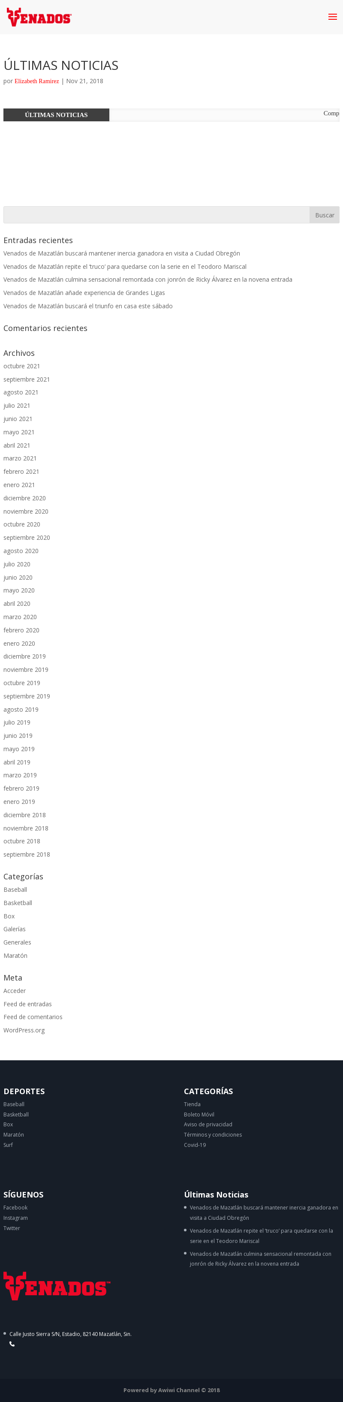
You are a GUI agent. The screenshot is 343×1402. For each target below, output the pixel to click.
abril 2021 (16, 445)
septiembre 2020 (26, 537)
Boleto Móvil (199, 1114)
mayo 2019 (19, 749)
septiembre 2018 (26, 854)
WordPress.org (24, 1030)
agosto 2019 (21, 709)
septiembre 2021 (26, 379)
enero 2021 (19, 485)
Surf (8, 1145)
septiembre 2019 (26, 696)
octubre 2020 (21, 524)
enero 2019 (19, 801)
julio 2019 (16, 722)
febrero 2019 (21, 788)
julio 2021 (16, 405)
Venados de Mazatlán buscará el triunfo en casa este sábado (88, 306)
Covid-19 (195, 1145)
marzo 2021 (20, 458)
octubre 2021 (21, 366)
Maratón (15, 955)
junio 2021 (18, 419)
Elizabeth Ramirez (37, 81)
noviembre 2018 (25, 828)
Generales (17, 942)
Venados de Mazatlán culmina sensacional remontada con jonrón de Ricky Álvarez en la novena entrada (147, 279)
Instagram (15, 1217)
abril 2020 (16, 603)
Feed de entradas (27, 1004)
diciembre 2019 (24, 656)
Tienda (192, 1104)
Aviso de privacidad (208, 1124)
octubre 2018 (21, 841)
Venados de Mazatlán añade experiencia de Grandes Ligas (84, 293)
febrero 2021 (21, 471)
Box (9, 916)
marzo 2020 (20, 617)
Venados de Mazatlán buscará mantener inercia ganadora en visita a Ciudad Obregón (121, 253)
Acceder (14, 991)
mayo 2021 (19, 432)
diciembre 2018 (24, 815)
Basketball (17, 903)
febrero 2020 (21, 630)
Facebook (15, 1207)
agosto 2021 (21, 392)
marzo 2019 (20, 775)
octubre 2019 (21, 683)
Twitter (11, 1228)
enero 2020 (19, 643)
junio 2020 (18, 577)
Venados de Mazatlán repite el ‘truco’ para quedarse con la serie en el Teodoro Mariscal (125, 266)
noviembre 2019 (25, 669)
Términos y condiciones (213, 1134)
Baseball (15, 889)
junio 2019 (18, 735)
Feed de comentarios (33, 1017)
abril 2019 (16, 762)
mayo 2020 (19, 590)
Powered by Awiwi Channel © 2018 (171, 1390)
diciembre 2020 (24, 498)
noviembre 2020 (25, 511)
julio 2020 (16, 564)
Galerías (14, 929)
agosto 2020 (21, 551)
